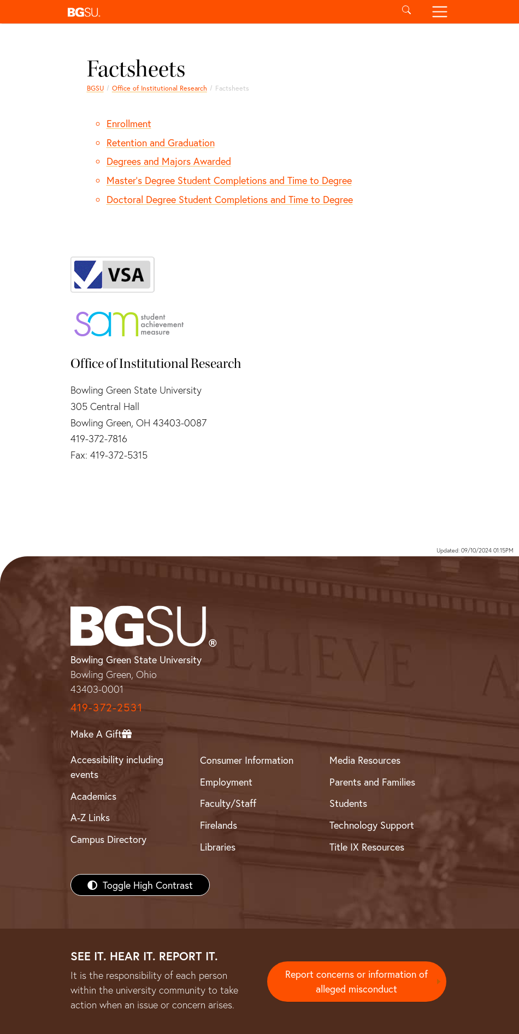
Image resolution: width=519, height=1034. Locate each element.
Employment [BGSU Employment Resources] (226, 781)
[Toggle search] (406, 11)
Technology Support (371, 824)
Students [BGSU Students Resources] (348, 803)
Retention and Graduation (161, 142)
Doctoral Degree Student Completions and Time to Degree (230, 199)
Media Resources (364, 759)
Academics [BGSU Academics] (93, 796)
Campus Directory (108, 839)
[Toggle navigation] (439, 11)
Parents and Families (372, 781)
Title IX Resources (366, 846)
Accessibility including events (116, 767)
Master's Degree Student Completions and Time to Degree (229, 180)
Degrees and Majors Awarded (169, 161)
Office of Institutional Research (159, 88)
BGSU (95, 88)
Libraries (217, 846)
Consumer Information (246, 759)
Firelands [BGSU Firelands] (218, 824)
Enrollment (129, 123)
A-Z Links (90, 817)
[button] (226, 12)
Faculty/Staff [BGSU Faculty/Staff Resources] (228, 803)
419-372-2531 (106, 707)
